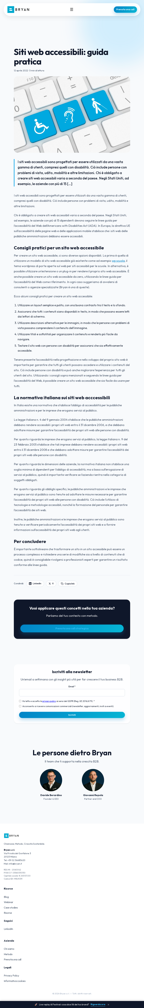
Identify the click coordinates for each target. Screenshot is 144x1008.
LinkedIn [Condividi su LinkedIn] (35, 583)
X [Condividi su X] (51, 583)
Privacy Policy (11, 975)
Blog (6, 896)
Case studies (11, 907)
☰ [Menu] (71, 9)
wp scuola (118, 261)
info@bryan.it (15, 863)
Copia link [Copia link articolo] (68, 583)
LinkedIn (8, 928)
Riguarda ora (98, 1004)
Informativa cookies (15, 981)
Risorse (8, 912)
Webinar (8, 902)
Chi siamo (9, 948)
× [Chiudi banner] (108, 1004)
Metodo (8, 954)
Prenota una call (125, 9)
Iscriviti (72, 715)
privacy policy (49, 701)
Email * (72, 686)
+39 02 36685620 (16, 860)
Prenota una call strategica (72, 628)
